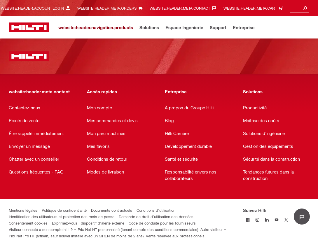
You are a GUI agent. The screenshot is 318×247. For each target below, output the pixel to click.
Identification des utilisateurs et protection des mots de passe (61, 216)
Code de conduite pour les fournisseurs (162, 223)
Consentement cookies (28, 223)
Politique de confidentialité (64, 210)
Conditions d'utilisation (156, 210)
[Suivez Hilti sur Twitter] (286, 220)
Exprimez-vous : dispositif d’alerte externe (88, 223)
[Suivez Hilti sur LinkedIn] (267, 220)
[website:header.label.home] (29, 27)
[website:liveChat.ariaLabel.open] (302, 217)
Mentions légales (23, 210)
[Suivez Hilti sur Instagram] (257, 220)
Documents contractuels (111, 210)
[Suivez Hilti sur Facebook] (248, 220)
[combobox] (299, 8)
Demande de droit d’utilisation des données (156, 216)
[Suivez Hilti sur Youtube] (277, 220)
